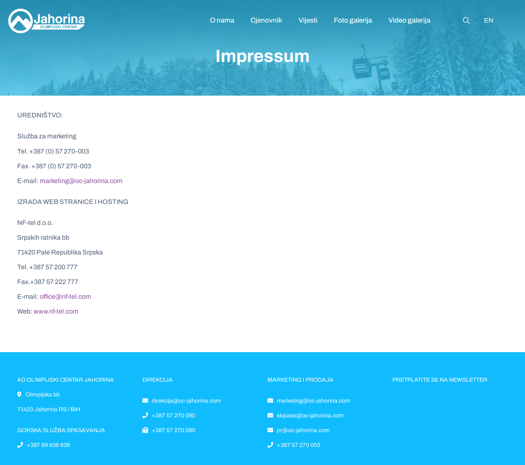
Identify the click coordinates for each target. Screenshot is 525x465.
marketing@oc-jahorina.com (81, 180)
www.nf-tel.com (56, 311)
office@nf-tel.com (65, 296)
